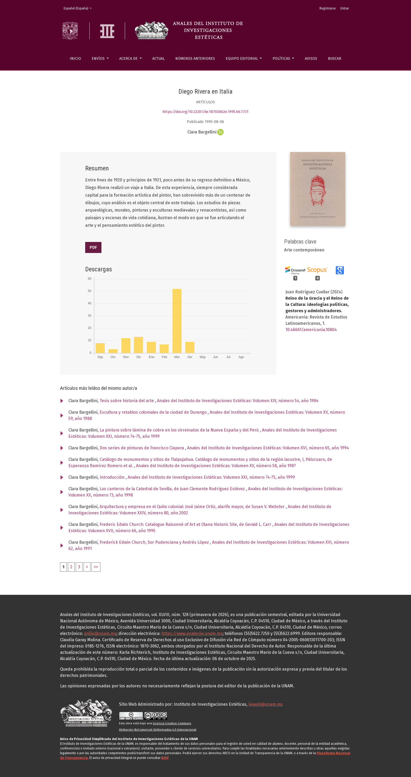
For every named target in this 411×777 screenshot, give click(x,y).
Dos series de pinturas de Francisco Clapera (142, 447)
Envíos (99, 58)
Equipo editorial (242, 58)
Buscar (334, 58)
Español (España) (79, 8)
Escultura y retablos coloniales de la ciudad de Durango (154, 412)
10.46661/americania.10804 (311, 329)
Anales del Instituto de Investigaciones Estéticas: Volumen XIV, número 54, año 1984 (237, 400)
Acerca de (129, 58)
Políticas (282, 58)
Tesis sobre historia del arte (127, 400)
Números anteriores (195, 58)
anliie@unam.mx (100, 633)
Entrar (344, 8)
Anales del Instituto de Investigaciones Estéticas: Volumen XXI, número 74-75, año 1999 (211, 477)
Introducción (113, 477)
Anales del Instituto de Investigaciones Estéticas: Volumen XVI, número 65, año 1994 (268, 447)
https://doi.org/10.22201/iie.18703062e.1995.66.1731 (205, 112)
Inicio (75, 58)
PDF (93, 247)
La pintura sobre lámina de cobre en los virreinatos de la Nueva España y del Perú (180, 430)
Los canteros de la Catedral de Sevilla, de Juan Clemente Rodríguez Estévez (173, 488)
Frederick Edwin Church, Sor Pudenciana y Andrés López (155, 542)
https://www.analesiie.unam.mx (192, 633)
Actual (158, 58)
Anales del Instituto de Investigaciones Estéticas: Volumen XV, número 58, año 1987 (216, 465)
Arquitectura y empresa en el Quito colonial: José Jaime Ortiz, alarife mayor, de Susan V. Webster (193, 506)
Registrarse (328, 8)
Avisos (311, 58)
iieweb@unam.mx (265, 704)
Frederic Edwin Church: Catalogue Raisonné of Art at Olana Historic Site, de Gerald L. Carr (186, 524)
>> (96, 566)
